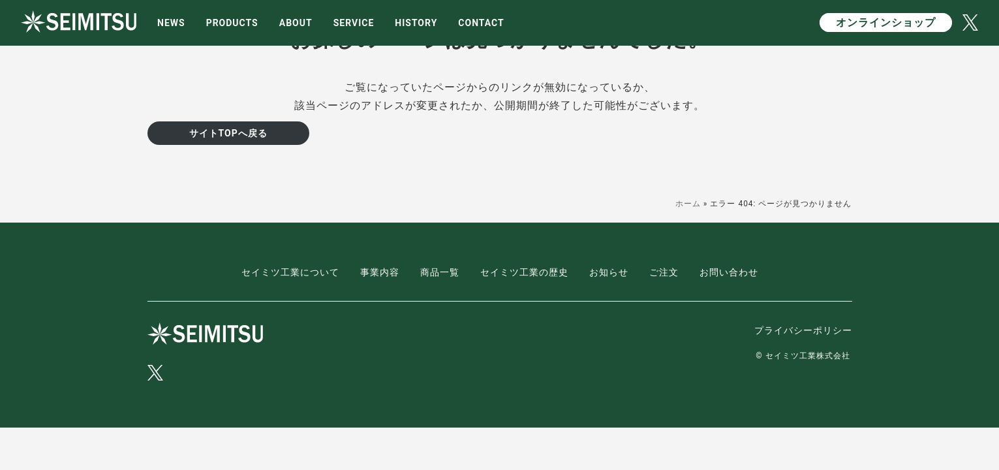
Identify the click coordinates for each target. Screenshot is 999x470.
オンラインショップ (886, 22)
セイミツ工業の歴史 (524, 272)
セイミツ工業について (290, 272)
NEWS (171, 23)
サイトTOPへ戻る (228, 133)
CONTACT (481, 23)
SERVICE (354, 23)
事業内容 (379, 272)
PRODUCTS (232, 23)
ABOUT (296, 23)
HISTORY (416, 23)
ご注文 (664, 272)
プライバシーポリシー (803, 330)
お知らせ (608, 272)
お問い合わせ (728, 272)
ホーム (688, 203)
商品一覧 (439, 272)
